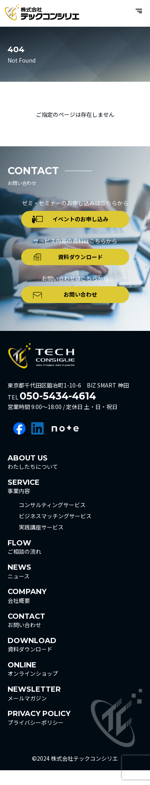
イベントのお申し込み (82, 221)
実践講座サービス (41, 542)
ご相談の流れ (24, 562)
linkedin (38, 443)
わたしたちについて (33, 476)
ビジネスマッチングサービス (55, 531)
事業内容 (24, 501)
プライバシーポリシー (39, 732)
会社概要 (27, 610)
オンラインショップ (33, 684)
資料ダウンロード (82, 264)
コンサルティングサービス (52, 520)
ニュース (19, 586)
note (65, 443)
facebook (19, 443)
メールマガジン (34, 708)
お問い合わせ (82, 307)
